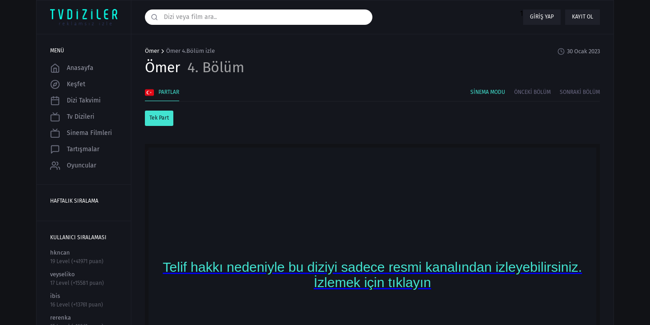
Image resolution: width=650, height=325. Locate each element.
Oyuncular (73, 166)
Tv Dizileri (72, 117)
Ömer (152, 51)
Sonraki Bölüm (580, 92)
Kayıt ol (582, 17)
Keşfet (67, 84)
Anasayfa (71, 68)
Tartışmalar (74, 149)
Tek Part (159, 118)
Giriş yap (542, 17)
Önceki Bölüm (532, 92)
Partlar (162, 92)
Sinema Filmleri (81, 133)
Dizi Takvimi (75, 101)
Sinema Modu (487, 92)
